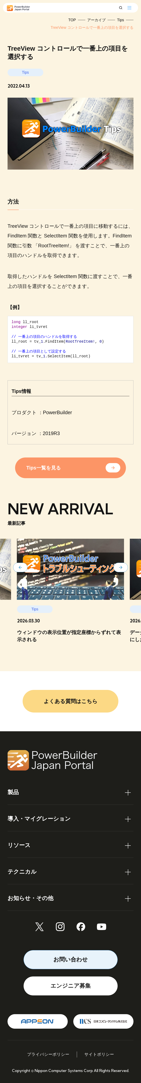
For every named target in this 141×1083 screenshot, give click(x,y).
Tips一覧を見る (43, 467)
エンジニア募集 (70, 986)
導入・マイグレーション (39, 819)
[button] (20, 567)
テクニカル (22, 872)
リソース (19, 845)
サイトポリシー (99, 1054)
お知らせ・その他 (30, 898)
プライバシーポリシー (48, 1054)
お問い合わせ (70, 959)
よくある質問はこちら (70, 701)
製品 (13, 792)
